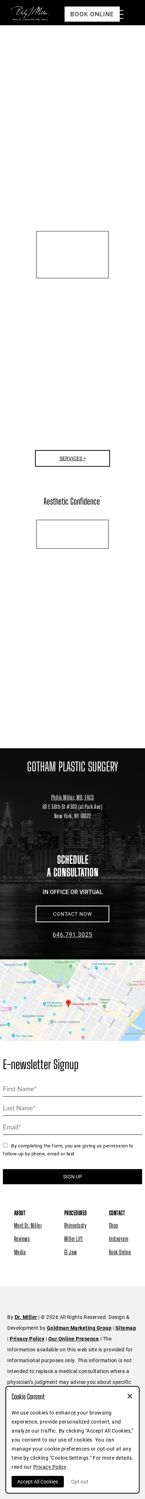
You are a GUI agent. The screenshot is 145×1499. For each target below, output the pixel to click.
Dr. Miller (26, 1317)
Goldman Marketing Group (79, 1328)
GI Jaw (70, 1252)
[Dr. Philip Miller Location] (72, 811)
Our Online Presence (73, 1339)
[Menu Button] (116, 15)
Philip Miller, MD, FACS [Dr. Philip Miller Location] (72, 797)
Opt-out (79, 1482)
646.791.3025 (72, 934)
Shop (113, 1225)
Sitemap (125, 1328)
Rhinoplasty (75, 1225)
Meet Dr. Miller (28, 1225)
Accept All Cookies (37, 1482)
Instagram (118, 1238)
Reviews (22, 1238)
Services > (73, 458)
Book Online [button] (92, 14)
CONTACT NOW (72, 914)
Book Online (120, 1252)
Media (20, 1252)
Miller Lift (73, 1238)
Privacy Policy (27, 1339)
